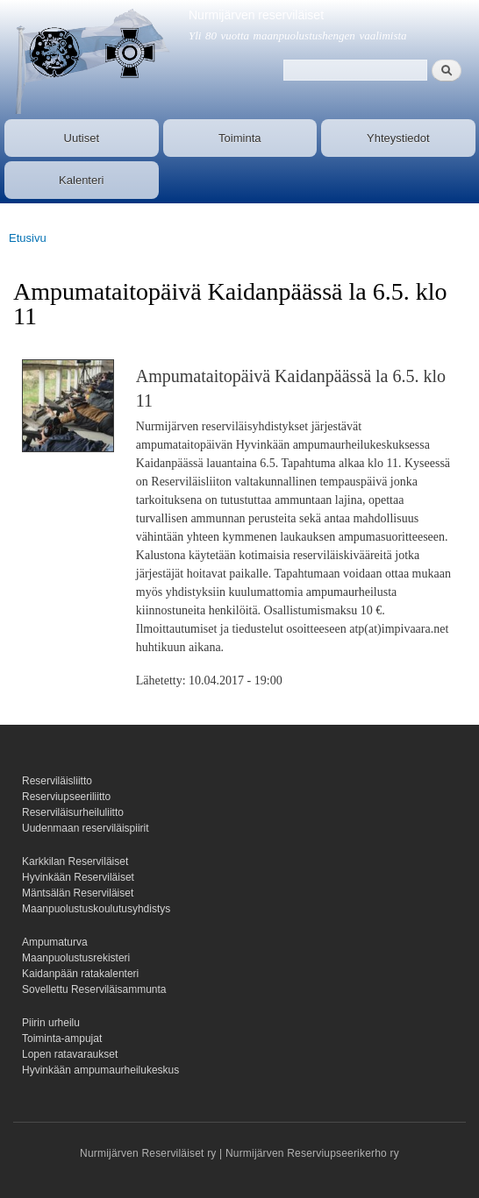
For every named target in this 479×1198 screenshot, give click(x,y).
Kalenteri (81, 180)
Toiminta (239, 138)
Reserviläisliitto (57, 781)
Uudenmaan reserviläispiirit (85, 828)
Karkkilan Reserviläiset (75, 861)
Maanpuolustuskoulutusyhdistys (96, 909)
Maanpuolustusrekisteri (76, 958)
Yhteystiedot (398, 138)
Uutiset (81, 138)
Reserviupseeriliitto (66, 796)
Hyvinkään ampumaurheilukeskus (100, 1070)
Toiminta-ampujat (62, 1038)
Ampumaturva (55, 942)
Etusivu (27, 238)
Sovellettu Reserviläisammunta (94, 989)
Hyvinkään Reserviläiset (78, 877)
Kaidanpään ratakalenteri (80, 974)
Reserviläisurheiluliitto (73, 812)
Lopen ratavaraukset (70, 1054)
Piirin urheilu (51, 1023)
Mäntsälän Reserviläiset (77, 893)
